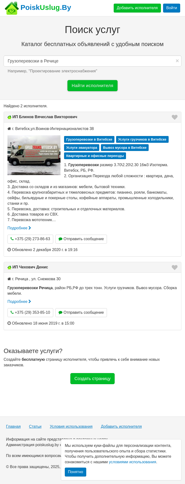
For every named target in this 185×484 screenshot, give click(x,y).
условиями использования (132, 462)
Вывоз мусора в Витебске (125, 148)
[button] (173, 117)
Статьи (35, 426)
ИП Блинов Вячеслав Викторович (44, 117)
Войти (171, 8)
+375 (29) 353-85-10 (30, 312)
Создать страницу (92, 378)
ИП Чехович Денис (30, 267)
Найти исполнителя (92, 85)
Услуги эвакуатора (81, 148)
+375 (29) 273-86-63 (30, 239)
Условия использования (71, 426)
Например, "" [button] (52, 71)
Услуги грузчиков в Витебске (142, 139)
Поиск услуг (92, 29)
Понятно (75, 472)
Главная (13, 426)
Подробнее (19, 228)
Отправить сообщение (81, 239)
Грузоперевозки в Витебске (89, 139)
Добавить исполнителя (137, 8)
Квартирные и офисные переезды (95, 156)
